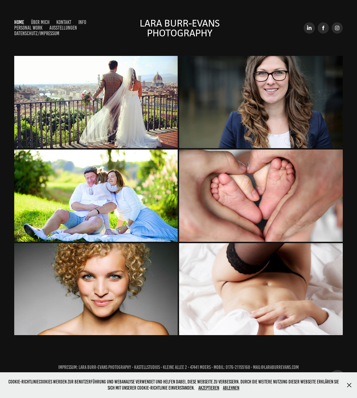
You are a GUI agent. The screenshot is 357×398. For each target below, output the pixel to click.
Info (82, 22)
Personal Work (28, 28)
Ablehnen (231, 388)
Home (19, 22)
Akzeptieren (208, 388)
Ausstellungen (63, 28)
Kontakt (63, 22)
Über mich (40, 22)
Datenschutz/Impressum (36, 33)
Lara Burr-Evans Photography (181, 28)
